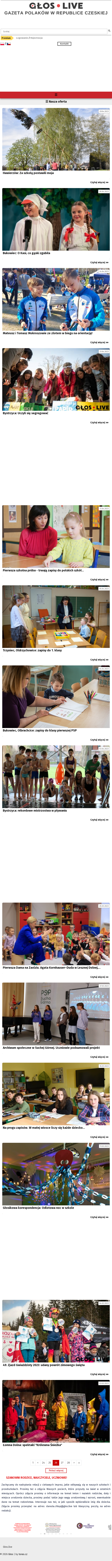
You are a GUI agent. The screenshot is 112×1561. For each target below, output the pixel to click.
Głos (10, 1554)
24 (43, 1462)
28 (68, 1462)
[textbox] (54, 31)
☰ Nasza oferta (56, 101)
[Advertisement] (56, 69)
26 (56, 1462)
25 (49, 1462)
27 (62, 1462)
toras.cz (23, 1554)
